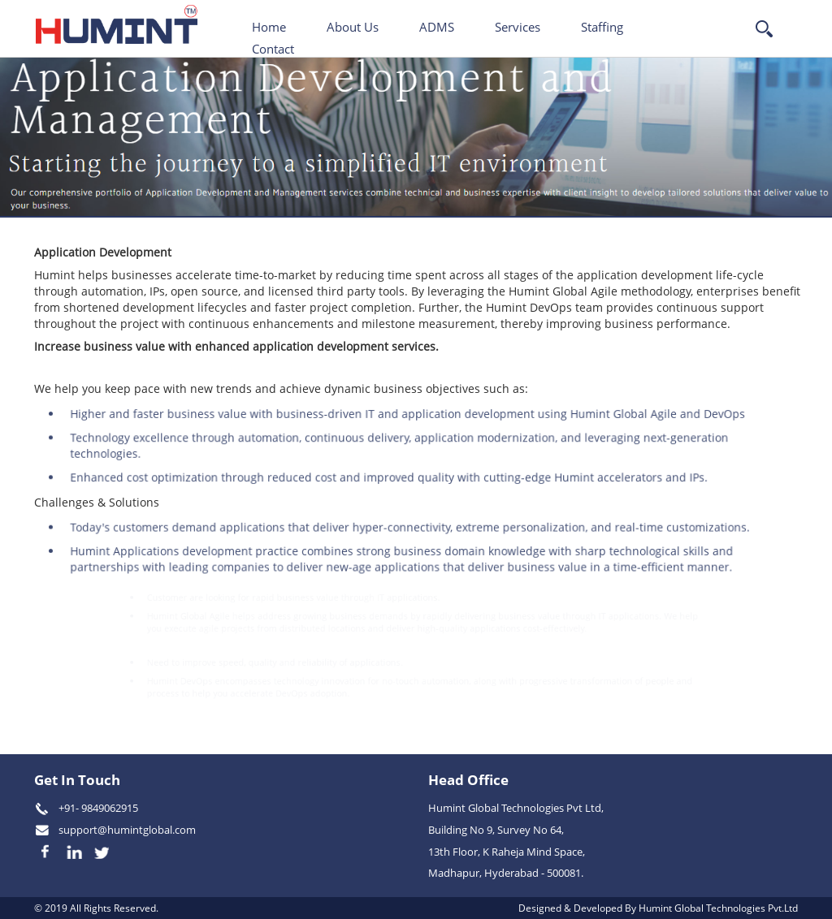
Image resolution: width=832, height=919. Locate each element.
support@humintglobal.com (127, 829)
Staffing (602, 27)
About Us (353, 27)
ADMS (436, 27)
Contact (273, 49)
